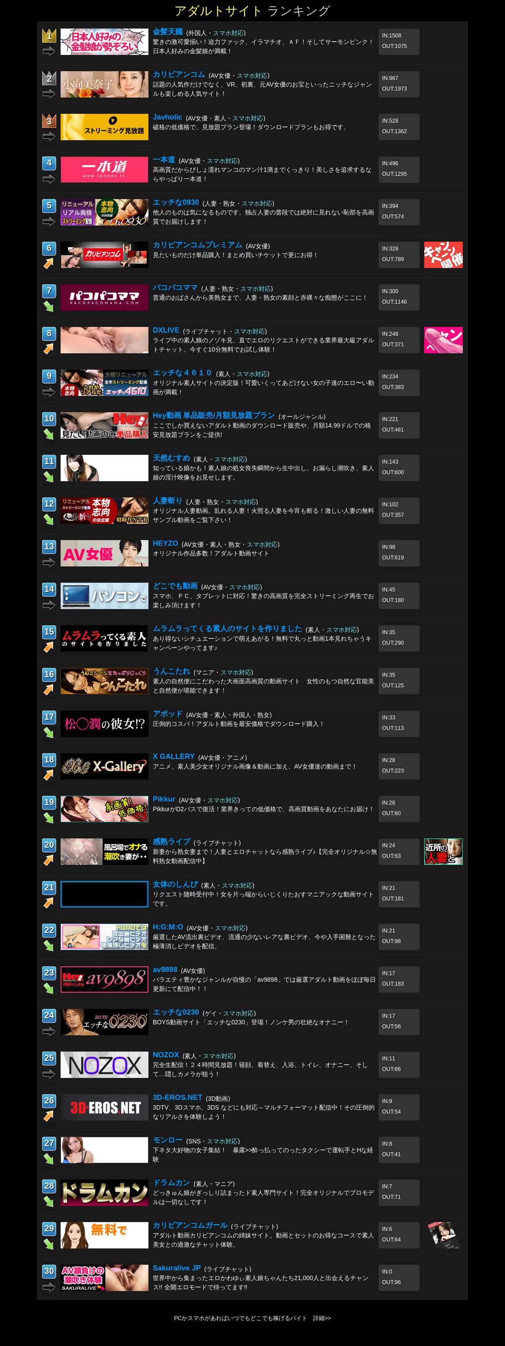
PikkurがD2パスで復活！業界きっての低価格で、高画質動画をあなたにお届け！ (264, 809)
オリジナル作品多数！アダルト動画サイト (211, 553)
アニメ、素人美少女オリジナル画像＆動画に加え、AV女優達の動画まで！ (255, 766)
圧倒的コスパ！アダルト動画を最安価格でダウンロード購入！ (239, 723)
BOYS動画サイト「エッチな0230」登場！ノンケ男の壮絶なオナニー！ (251, 1022)
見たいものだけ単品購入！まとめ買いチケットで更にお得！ (236, 254)
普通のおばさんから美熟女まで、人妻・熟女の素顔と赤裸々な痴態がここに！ (260, 297)
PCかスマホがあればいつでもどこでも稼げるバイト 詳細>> (252, 1318)
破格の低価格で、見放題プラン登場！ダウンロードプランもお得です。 (251, 127)
